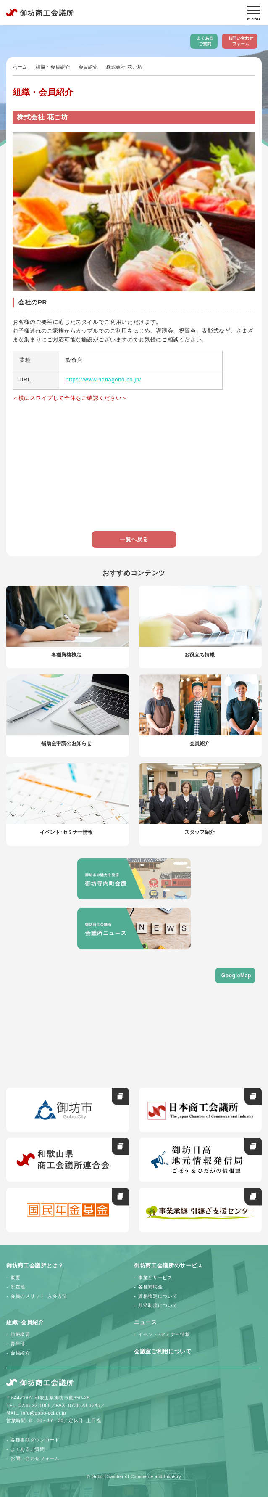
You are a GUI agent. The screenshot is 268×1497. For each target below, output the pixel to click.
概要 (15, 1277)
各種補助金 (150, 1286)
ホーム (20, 66)
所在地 (18, 1286)
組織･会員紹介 (25, 1322)
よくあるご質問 (205, 41)
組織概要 (20, 1334)
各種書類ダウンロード (35, 1439)
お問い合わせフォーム (240, 41)
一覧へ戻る (134, 539)
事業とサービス (155, 1277)
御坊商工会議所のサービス (168, 1265)
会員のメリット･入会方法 (39, 1296)
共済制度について (157, 1305)
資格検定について (157, 1296)
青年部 (18, 1343)
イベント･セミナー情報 (164, 1334)
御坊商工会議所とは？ (35, 1265)
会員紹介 (88, 66)
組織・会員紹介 (53, 66)
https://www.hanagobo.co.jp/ (103, 379)
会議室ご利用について (163, 1351)
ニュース (145, 1322)
